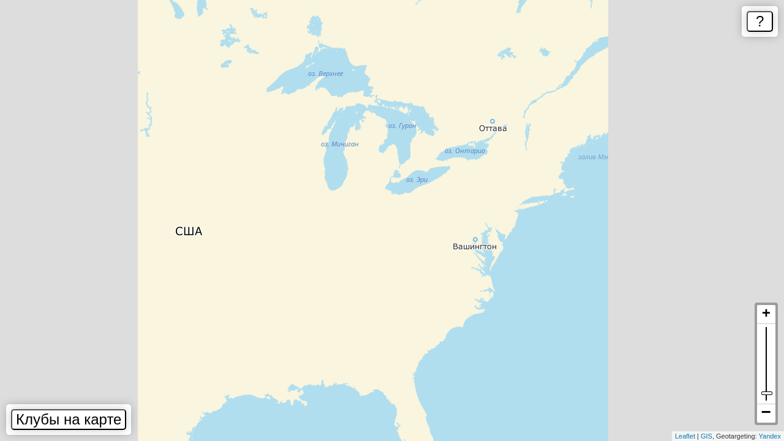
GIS (706, 436)
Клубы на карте (68, 419)
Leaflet (685, 436)
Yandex (770, 436)
